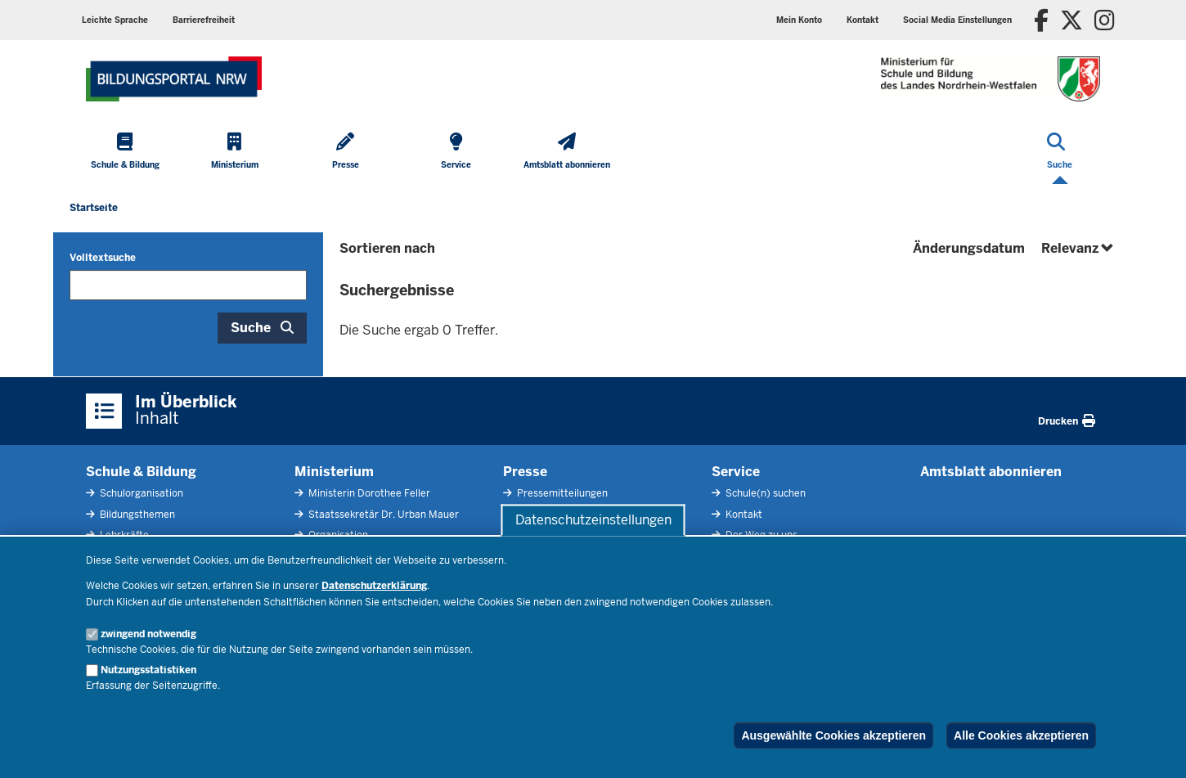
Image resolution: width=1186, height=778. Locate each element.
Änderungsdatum (969, 248)
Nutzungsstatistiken (148, 670)
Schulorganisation (140, 493)
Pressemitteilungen (561, 493)
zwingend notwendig (148, 634)
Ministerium (334, 471)
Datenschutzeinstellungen (593, 519)
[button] (957, 20)
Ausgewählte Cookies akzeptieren (833, 735)
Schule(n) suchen (764, 493)
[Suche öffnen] (1059, 152)
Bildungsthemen (136, 514)
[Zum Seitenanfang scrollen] (1153, 748)
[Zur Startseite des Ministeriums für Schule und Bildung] (174, 78)
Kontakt (742, 514)
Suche (251, 327)
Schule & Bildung (141, 471)
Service (736, 471)
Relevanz (1078, 248)
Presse (525, 471)
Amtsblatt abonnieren (991, 471)
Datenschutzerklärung (374, 585)
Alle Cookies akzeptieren (1021, 735)
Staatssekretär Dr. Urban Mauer (382, 514)
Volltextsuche (103, 257)
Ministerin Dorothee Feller (368, 493)
